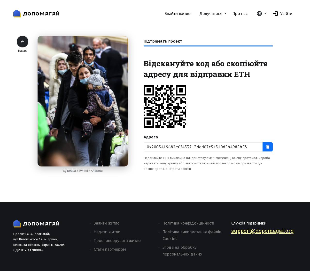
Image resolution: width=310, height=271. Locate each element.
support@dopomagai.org (262, 230)
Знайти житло (178, 13)
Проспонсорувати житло (117, 240)
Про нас (240, 13)
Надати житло (107, 231)
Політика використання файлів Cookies (192, 235)
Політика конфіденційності (188, 223)
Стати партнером (110, 249)
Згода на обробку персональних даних (182, 250)
